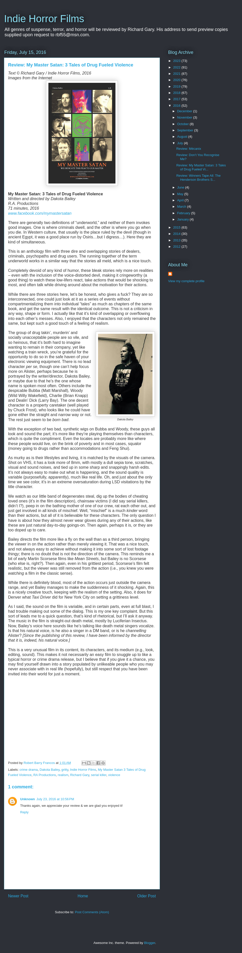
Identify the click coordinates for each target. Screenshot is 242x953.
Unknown (27, 799)
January (183, 219)
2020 (177, 80)
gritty (65, 770)
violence (114, 775)
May (180, 194)
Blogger (149, 943)
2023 (177, 61)
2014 (177, 234)
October (183, 124)
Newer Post (18, 896)
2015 (177, 227)
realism (63, 775)
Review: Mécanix (188, 149)
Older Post (146, 896)
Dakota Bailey (49, 770)
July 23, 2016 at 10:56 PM (55, 799)
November (185, 117)
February (184, 213)
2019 (177, 86)
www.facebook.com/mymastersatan (40, 213)
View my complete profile (186, 281)
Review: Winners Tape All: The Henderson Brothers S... (198, 177)
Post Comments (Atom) (92, 912)
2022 (177, 67)
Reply (24, 812)
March (182, 206)
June (181, 187)
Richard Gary (79, 775)
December (185, 111)
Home (83, 896)
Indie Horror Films (44, 18)
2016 (177, 105)
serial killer (98, 775)
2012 (177, 246)
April (181, 200)
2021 (177, 74)
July (180, 143)
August (182, 136)
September (185, 130)
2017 (177, 99)
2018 (177, 93)
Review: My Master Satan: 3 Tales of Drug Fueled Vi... (201, 167)
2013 (177, 240)
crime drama (29, 770)
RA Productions (44, 775)
